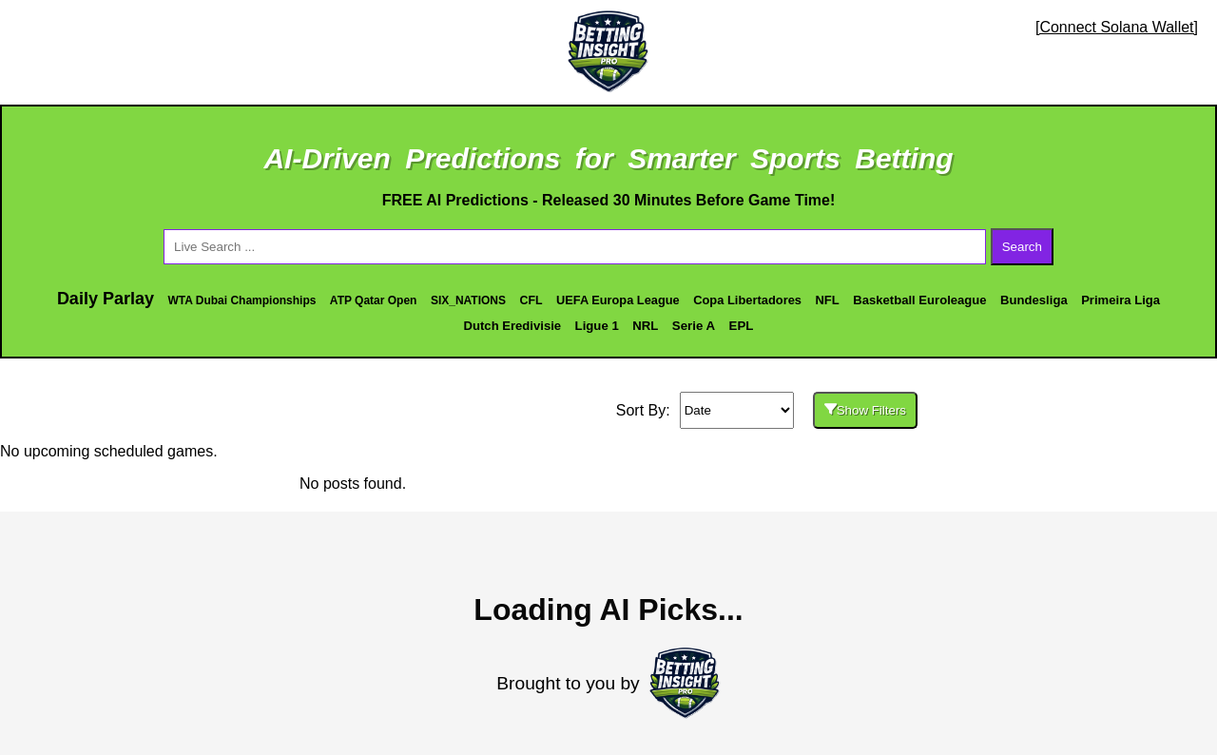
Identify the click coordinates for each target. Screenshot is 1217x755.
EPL (741, 326)
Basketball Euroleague (919, 300)
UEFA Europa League (618, 300)
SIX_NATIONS (468, 300)
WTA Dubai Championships (241, 300)
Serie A (693, 326)
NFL (827, 300)
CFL (530, 300)
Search (1022, 247)
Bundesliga (1034, 300)
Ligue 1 (597, 326)
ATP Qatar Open (373, 300)
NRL (645, 326)
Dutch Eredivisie (513, 326)
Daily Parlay (105, 298)
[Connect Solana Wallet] (1116, 27)
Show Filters (865, 410)
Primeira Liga (1120, 300)
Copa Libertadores (747, 300)
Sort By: (643, 410)
